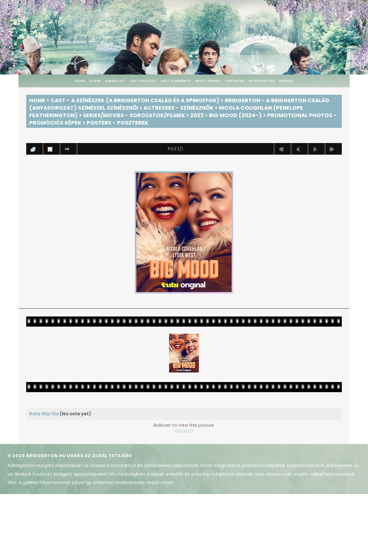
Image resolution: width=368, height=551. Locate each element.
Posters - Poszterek (117, 122)
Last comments (176, 81)
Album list (115, 81)
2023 (197, 115)
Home (80, 81)
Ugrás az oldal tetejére (99, 456)
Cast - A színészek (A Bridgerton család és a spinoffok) (135, 100)
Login (95, 81)
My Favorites (262, 81)
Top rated (234, 81)
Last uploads (143, 81)
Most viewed (208, 81)
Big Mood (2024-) (235, 115)
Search (286, 81)
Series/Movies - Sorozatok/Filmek (134, 115)
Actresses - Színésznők (178, 107)
